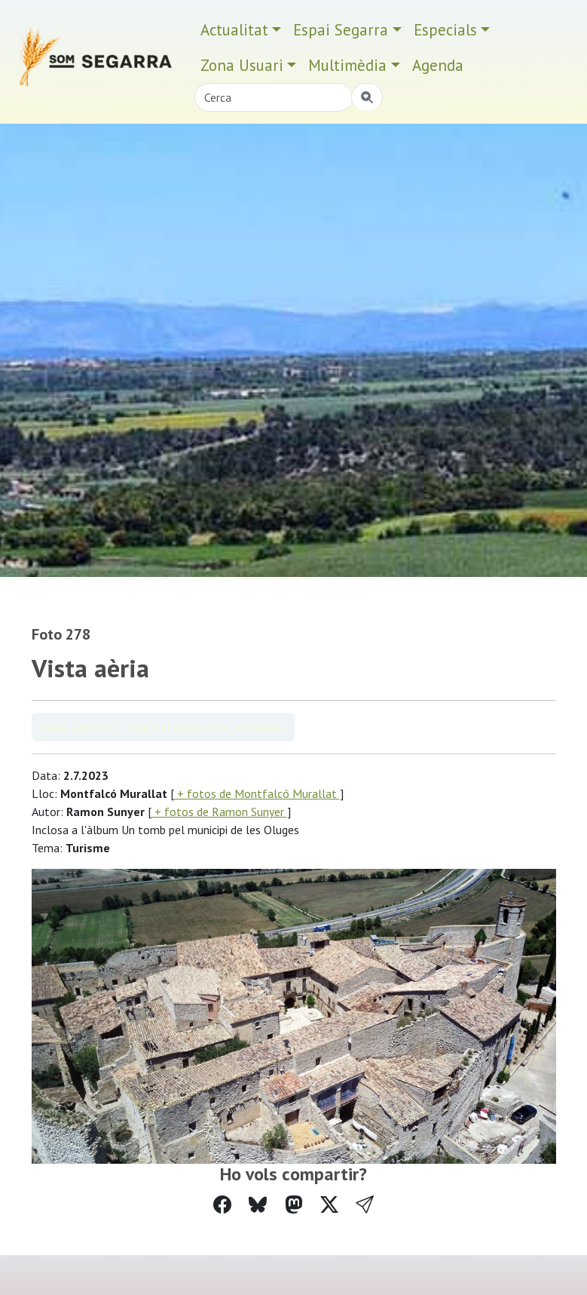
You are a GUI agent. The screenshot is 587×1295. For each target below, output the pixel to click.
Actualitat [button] (234, 30)
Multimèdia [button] (347, 65)
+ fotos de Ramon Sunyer (219, 811)
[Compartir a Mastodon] (294, 1205)
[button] (365, 1205)
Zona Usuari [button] (241, 65)
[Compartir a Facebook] (222, 1205)
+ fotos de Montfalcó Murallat (257, 793)
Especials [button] (445, 30)
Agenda (437, 65)
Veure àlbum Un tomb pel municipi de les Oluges (163, 727)
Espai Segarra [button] (340, 30)
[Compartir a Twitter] (329, 1205)
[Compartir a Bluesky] (258, 1205)
